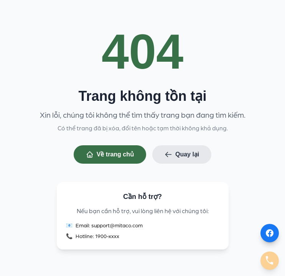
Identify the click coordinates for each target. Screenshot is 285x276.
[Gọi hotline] (269, 260)
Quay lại (182, 155)
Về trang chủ (110, 155)
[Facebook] (269, 233)
